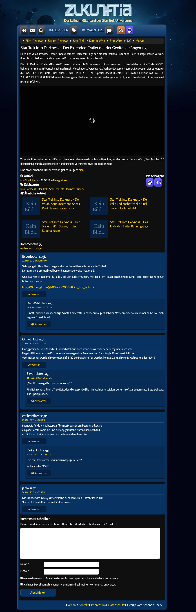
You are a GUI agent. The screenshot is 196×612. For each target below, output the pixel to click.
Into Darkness (28, 189)
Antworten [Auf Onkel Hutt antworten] (34, 364)
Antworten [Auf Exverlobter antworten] (34, 294)
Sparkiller (30, 180)
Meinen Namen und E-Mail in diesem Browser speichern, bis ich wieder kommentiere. (71, 578)
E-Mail (24, 571)
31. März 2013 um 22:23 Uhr (39, 454)
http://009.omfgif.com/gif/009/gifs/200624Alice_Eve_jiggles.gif (58, 287)
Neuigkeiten (60, 180)
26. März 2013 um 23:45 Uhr (34, 492)
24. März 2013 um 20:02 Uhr (39, 307)
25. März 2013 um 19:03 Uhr (34, 420)
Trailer (80, 189)
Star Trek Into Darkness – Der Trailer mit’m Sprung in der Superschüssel (51, 229)
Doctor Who (97, 41)
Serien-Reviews (58, 41)
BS (158, 182)
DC (129, 41)
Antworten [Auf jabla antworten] (34, 509)
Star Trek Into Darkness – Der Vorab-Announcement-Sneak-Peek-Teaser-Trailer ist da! (51, 206)
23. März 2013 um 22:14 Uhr (34, 343)
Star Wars (116, 41)
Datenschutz (116, 605)
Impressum (98, 605)
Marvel (140, 41)
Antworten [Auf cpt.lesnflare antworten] (34, 441)
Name (24, 564)
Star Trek (78, 41)
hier (81, 170)
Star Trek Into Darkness (62, 189)
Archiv (72, 605)
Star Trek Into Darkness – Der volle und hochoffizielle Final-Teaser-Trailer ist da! (119, 206)
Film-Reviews (34, 41)
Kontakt (84, 605)
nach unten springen (31, 248)
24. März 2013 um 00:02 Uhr (39, 377)
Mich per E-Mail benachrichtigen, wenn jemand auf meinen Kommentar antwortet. (68, 584)
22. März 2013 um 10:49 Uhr (34, 260)
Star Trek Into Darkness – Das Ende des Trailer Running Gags (119, 229)
